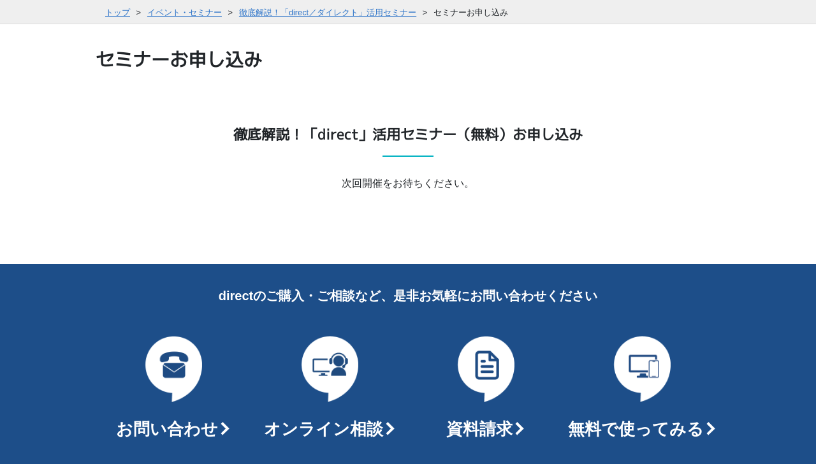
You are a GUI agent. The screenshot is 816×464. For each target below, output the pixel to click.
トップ (117, 12)
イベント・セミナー (184, 12)
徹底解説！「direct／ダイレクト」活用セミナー (327, 12)
